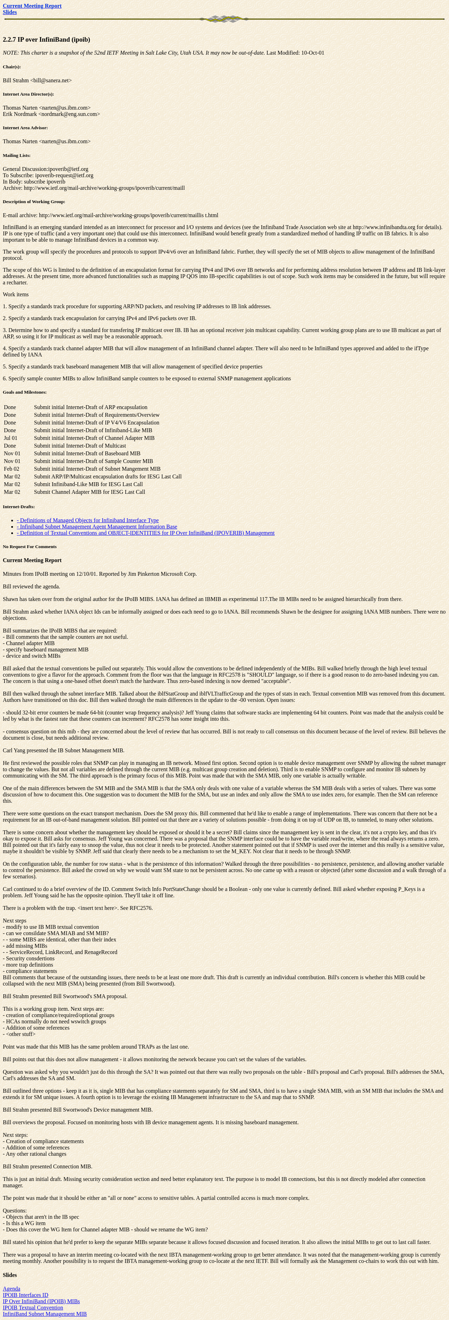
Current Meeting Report (32, 560)
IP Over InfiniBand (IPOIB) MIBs (41, 1301)
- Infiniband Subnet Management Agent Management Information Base (97, 527)
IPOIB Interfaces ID (25, 1295)
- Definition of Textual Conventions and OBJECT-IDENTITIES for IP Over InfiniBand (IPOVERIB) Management (146, 533)
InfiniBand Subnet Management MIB (45, 1314)
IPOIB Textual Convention (33, 1308)
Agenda (11, 1289)
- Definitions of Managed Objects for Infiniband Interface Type (88, 520)
